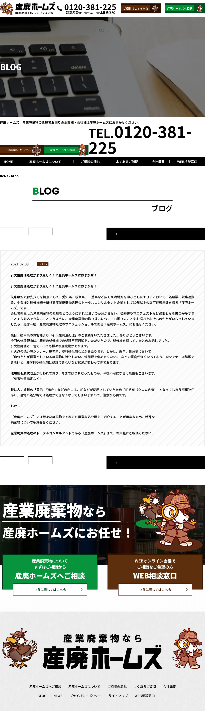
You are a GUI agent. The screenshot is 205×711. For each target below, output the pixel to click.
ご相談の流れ (117, 676)
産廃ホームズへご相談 (45, 676)
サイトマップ (118, 686)
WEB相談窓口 (145, 686)
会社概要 (169, 676)
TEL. (140, 139)
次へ (12, 231)
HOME (4, 176)
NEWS (57, 686)
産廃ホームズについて (84, 676)
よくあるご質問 (145, 676)
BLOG (15, 176)
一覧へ (180, 232)
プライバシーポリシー (85, 686)
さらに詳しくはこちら (50, 579)
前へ (40, 231)
